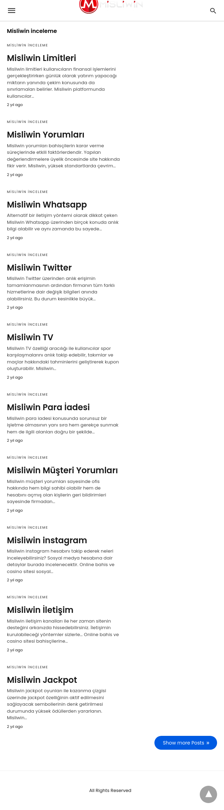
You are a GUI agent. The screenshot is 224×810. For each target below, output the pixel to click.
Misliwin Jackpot (42, 680)
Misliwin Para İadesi (48, 407)
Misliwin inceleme (27, 45)
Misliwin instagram (47, 540)
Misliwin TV (30, 337)
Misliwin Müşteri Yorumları (62, 470)
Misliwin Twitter (39, 267)
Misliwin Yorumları (45, 134)
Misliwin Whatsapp (47, 204)
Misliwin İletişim (40, 610)
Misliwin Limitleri (41, 58)
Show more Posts (183, 742)
